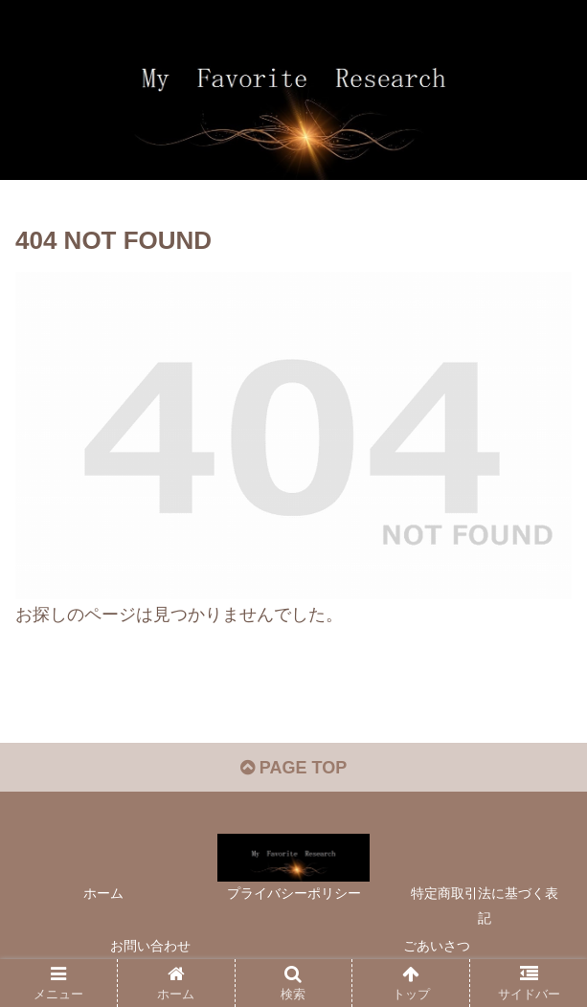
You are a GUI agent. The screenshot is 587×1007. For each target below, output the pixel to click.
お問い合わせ (150, 945)
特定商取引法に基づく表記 (484, 905)
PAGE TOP (293, 767)
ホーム (103, 893)
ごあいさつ (436, 945)
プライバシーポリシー (294, 893)
